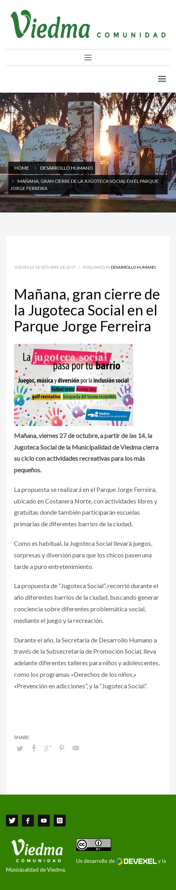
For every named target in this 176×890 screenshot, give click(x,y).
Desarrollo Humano (133, 267)
